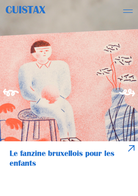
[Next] (128, 98)
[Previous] (9, 98)
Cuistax (25, 9)
